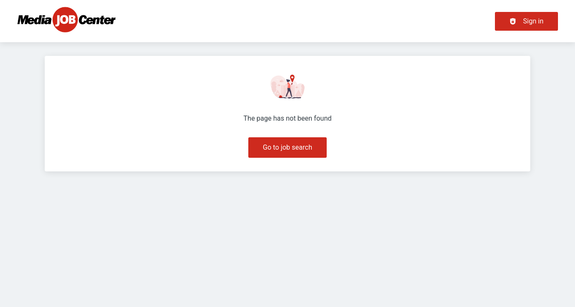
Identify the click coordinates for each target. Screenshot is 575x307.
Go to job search (287, 147)
